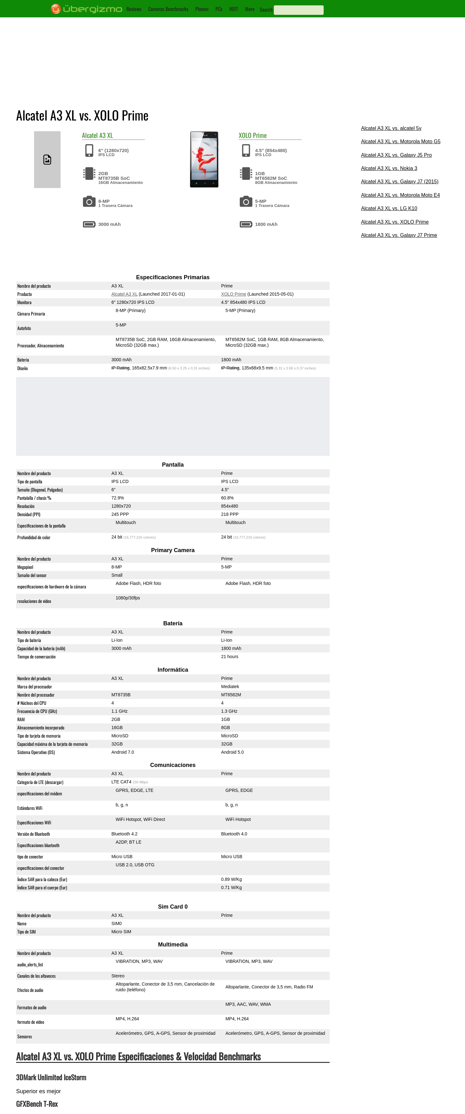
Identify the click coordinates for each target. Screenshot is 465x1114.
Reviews (134, 9)
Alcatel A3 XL (124, 294)
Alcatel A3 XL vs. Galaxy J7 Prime (399, 235)
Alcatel (90, 135)
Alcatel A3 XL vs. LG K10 (389, 208)
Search (266, 9)
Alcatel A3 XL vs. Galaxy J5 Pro (396, 155)
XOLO (245, 135)
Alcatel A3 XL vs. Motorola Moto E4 (400, 195)
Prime (260, 135)
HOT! (233, 9)
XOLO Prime (233, 294)
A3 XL (106, 135)
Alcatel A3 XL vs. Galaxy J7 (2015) (400, 181)
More (250, 9)
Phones (202, 9)
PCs (218, 9)
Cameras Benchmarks (168, 9)
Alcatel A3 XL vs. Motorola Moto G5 (400, 141)
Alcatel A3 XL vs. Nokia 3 (389, 168)
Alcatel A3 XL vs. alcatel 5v (391, 128)
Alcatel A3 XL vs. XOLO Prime (395, 222)
